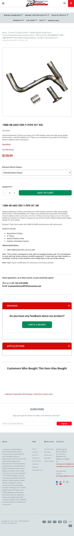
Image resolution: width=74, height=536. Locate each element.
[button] (3, 3)
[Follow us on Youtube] (60, 484)
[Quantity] (10, 192)
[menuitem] (13, 15)
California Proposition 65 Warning (18, 394)
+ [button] (14, 193)
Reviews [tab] (12, 305)
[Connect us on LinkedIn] (57, 484)
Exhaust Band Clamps (12, 167)
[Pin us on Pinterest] (64, 482)
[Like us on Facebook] (57, 482)
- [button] (5, 193)
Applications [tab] (15, 346)
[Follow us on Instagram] (67, 482)
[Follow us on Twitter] (60, 482)
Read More (6, 144)
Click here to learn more (43, 394)
